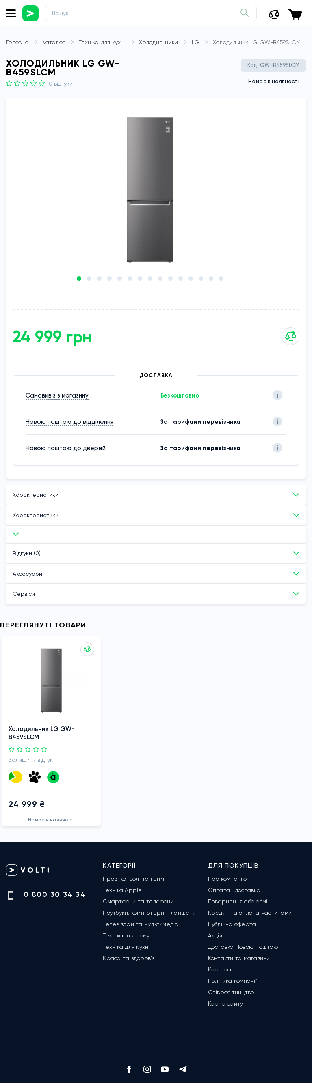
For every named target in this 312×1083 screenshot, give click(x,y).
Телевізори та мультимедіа (140, 924)
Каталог (59, 42)
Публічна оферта (232, 924)
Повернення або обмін (239, 901)
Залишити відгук (31, 756)
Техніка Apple (122, 890)
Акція (215, 935)
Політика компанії (232, 981)
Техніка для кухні (108, 42)
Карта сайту (225, 1003)
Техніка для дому (126, 935)
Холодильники (164, 42)
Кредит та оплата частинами (250, 912)
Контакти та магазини (239, 958)
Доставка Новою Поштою (243, 946)
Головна (23, 42)
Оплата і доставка (234, 890)
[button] (79, 278)
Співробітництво (231, 992)
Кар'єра (220, 969)
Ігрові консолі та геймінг (137, 878)
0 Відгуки (61, 83)
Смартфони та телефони (138, 901)
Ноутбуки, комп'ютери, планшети (149, 912)
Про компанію (227, 878)
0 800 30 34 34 (55, 894)
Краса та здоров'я (129, 958)
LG (201, 42)
